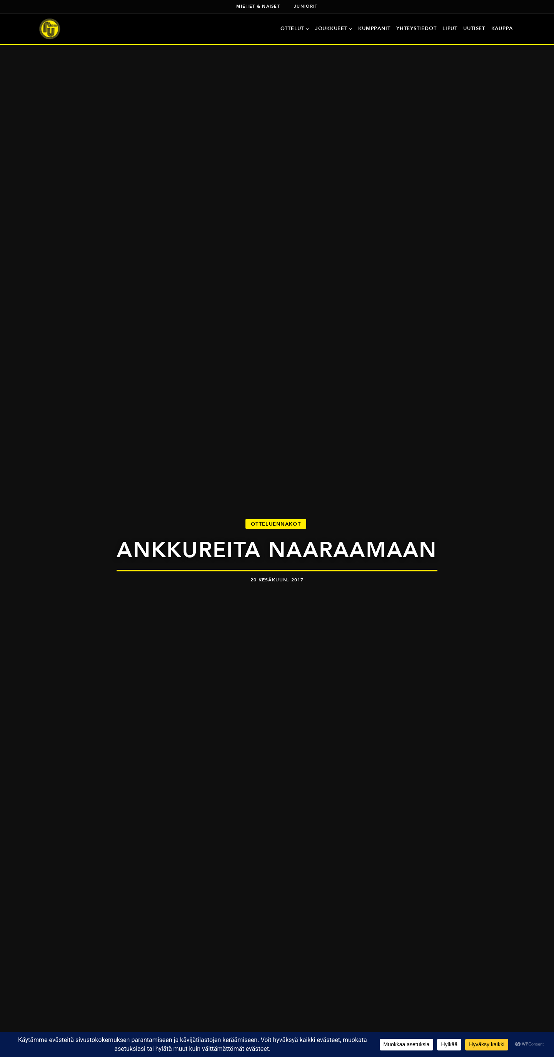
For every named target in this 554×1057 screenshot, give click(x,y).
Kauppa (502, 28)
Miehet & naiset (258, 6)
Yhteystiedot (416, 28)
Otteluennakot (276, 524)
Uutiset (474, 28)
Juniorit (306, 6)
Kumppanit (374, 28)
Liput (449, 28)
